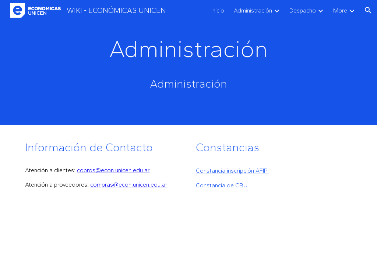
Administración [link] (253, 10)
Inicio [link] (217, 10)
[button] (368, 10)
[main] (188, 49)
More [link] (340, 10)
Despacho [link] (302, 10)
